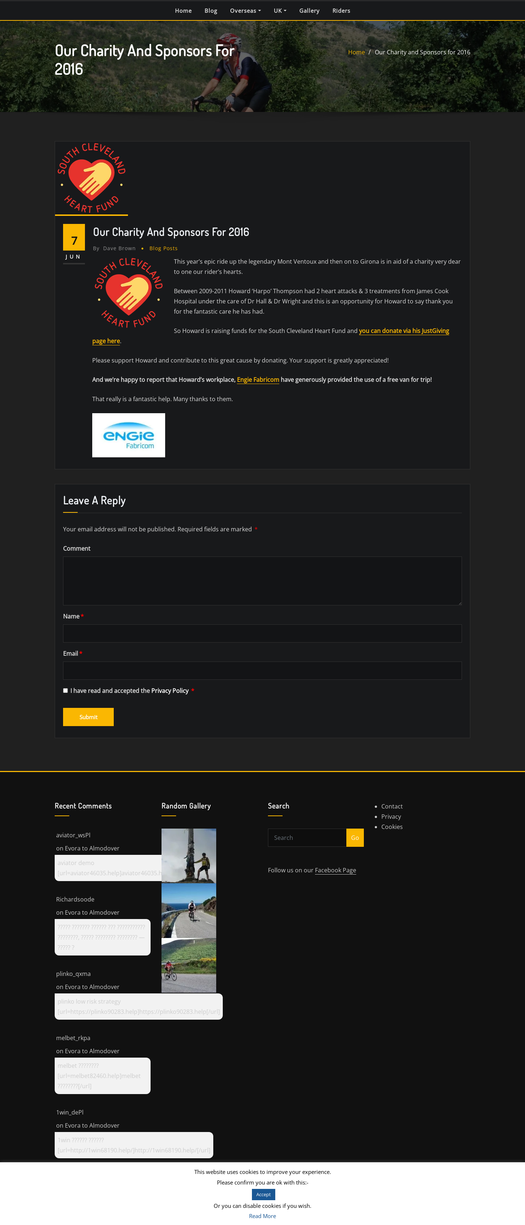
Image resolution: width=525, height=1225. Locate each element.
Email (72, 654)
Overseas (245, 10)
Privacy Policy (170, 691)
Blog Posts (163, 248)
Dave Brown (114, 248)
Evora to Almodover (92, 848)
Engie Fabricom (258, 380)
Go (355, 838)
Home (183, 10)
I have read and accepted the (128, 691)
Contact (392, 806)
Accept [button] (263, 1194)
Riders (341, 10)
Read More (262, 1216)
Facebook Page (335, 870)
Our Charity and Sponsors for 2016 (422, 52)
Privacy (391, 817)
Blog (211, 10)
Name (73, 616)
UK (280, 10)
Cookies (392, 827)
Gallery (309, 10)
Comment (76, 548)
